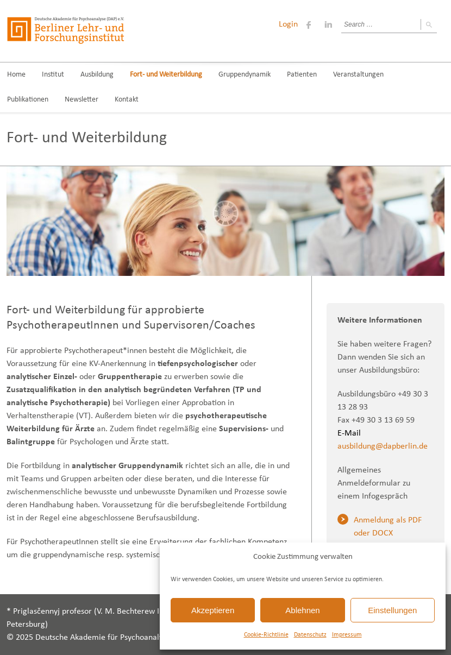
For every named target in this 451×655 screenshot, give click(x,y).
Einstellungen (392, 610)
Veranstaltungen (358, 75)
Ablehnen (302, 610)
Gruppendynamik (244, 75)
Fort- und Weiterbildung (166, 75)
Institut (53, 75)
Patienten (302, 75)
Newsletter (81, 100)
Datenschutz (310, 635)
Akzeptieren (212, 610)
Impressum (347, 635)
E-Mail (349, 433)
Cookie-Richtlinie (266, 635)
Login (288, 24)
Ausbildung (97, 75)
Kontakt (127, 100)
